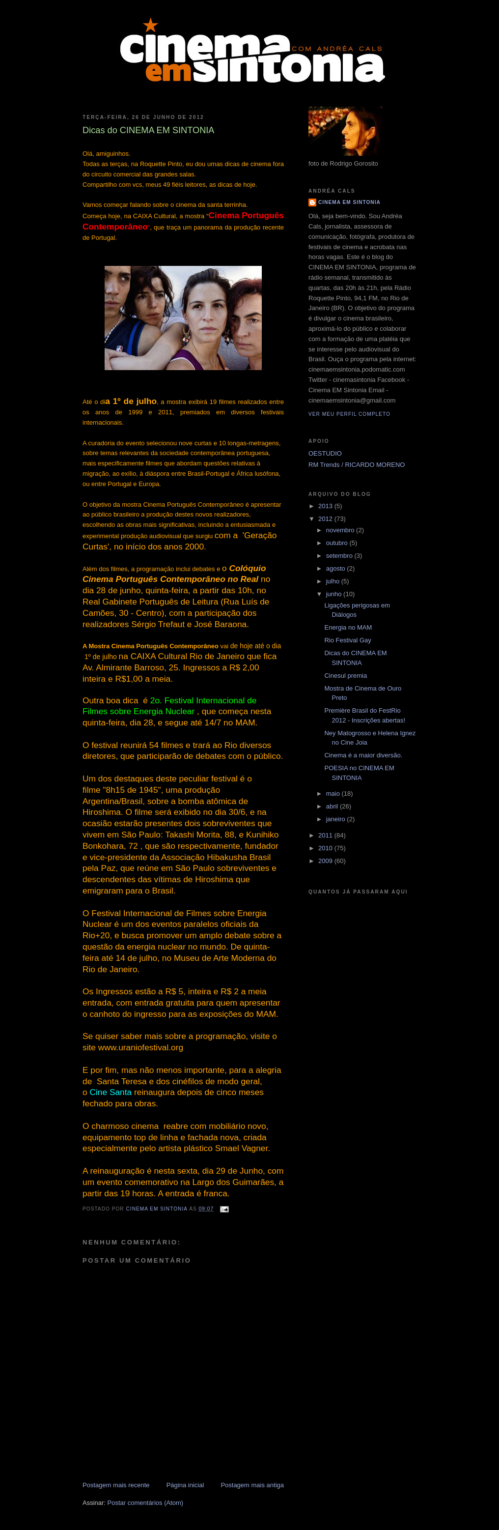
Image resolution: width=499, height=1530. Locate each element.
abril (333, 806)
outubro (338, 543)
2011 (326, 835)
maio (334, 793)
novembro (341, 530)
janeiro (336, 819)
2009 (326, 861)
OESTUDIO (325, 453)
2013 (326, 506)
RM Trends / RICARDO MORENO (356, 464)
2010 (326, 848)
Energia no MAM (348, 627)
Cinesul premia (345, 675)
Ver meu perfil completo (349, 414)
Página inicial (185, 1485)
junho (334, 594)
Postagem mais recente (116, 1485)
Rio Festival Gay (347, 640)
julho (333, 581)
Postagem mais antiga (252, 1485)
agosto (336, 568)
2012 (326, 518)
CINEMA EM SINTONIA (349, 202)
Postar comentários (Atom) (146, 1502)
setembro (340, 555)
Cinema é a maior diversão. (363, 755)
